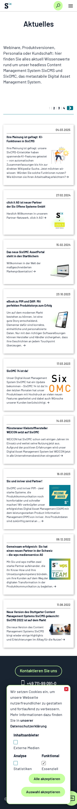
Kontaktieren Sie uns (38, 670)
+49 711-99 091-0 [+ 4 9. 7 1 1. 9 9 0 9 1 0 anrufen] (41, 683)
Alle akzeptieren (47, 778)
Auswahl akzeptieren (43, 792)
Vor (71, 108)
